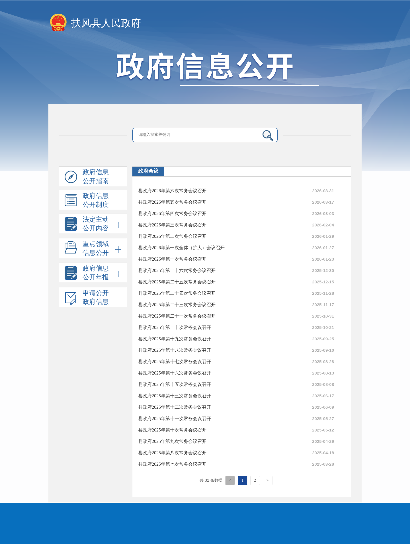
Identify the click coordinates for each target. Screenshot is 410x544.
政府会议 (148, 171)
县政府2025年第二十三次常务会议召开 (177, 304)
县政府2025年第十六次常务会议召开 (174, 373)
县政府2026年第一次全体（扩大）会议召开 (181, 247)
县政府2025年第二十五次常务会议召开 (177, 281)
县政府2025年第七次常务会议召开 (172, 464)
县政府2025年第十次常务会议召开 (172, 430)
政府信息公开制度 (87, 201)
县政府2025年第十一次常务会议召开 (174, 418)
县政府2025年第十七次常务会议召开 (174, 361)
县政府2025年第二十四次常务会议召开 (177, 293)
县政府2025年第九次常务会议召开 (172, 441)
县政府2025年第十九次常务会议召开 (174, 338)
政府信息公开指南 (87, 177)
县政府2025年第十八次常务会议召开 (174, 350)
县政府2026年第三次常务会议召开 (172, 224)
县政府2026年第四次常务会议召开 (172, 213)
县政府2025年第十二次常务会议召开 (174, 407)
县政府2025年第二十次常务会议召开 (174, 327)
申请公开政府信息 (87, 298)
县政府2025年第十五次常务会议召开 (174, 384)
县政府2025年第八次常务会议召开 (172, 452)
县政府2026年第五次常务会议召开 (172, 202)
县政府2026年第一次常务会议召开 (172, 259)
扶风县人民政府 (106, 23)
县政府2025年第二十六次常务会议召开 (177, 270)
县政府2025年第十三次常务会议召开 (174, 395)
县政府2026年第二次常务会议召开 (172, 236)
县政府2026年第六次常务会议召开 (172, 190)
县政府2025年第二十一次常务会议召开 (177, 316)
